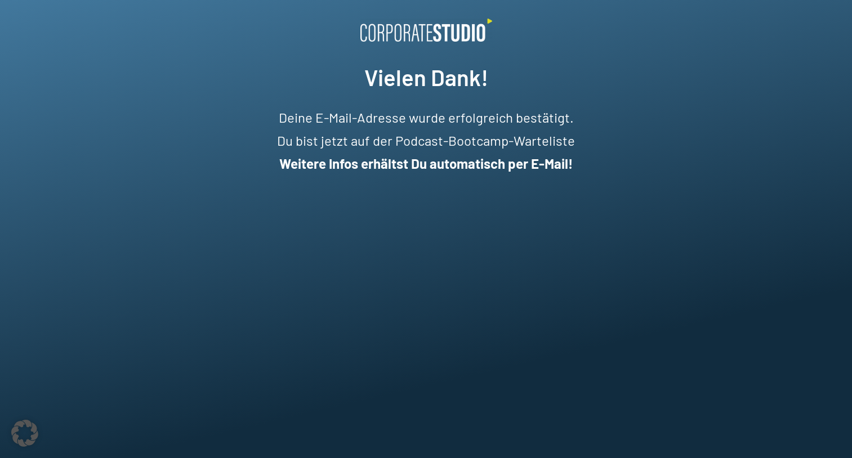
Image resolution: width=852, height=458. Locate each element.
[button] (25, 433)
